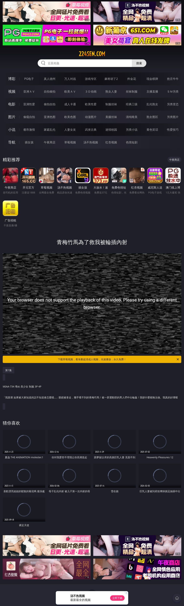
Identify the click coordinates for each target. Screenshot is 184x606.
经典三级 (131, 104)
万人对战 (70, 79)
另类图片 (173, 117)
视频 (11, 91)
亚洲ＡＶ (29, 91)
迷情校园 (111, 130)
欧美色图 (70, 117)
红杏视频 (111, 142)
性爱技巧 (173, 130)
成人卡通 (70, 104)
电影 (11, 104)
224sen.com (92, 54)
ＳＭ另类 (173, 91)
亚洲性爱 (29, 104)
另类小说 (131, 130)
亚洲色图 (49, 117)
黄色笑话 (152, 130)
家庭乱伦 (49, 130)
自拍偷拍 (49, 91)
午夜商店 (49, 142)
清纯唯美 (131, 117)
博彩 (11, 78)
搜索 (139, 63)
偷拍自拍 (49, 104)
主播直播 (152, 91)
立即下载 (117, 598)
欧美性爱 (91, 104)
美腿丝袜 (111, 117)
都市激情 (29, 130)
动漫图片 (91, 117)
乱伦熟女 (152, 104)
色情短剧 (131, 142)
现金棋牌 (152, 79)
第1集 (8, 370)
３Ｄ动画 (91, 91)
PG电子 (29, 79)
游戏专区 (91, 79)
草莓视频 (70, 142)
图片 (11, 116)
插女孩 (29, 142)
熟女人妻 (111, 91)
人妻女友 (70, 130)
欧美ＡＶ (70, 91)
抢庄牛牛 (173, 79)
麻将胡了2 (111, 79)
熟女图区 (152, 117)
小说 (11, 129)
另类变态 (173, 104)
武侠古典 (91, 130)
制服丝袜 (111, 104)
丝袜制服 (131, 91)
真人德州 (49, 79)
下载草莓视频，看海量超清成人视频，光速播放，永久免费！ (118, 359)
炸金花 (131, 79)
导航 (11, 142)
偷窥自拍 (29, 117)
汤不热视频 (90, 142)
